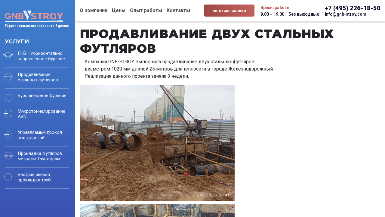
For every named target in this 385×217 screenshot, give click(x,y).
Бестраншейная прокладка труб (34, 177)
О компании (93, 10)
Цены (118, 10)
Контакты (178, 10)
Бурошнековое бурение (42, 95)
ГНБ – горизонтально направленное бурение (41, 56)
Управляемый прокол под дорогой (40, 135)
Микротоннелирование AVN (41, 113)
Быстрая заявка (229, 10)
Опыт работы (146, 10)
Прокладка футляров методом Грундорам (40, 156)
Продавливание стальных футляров (38, 77)
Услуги (17, 41)
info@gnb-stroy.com (345, 14)
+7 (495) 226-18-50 (352, 8)
